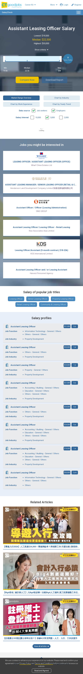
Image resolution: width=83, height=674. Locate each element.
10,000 (38, 117)
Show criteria (41, 50)
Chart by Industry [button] (61, 98)
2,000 (66, 117)
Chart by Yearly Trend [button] (62, 104)
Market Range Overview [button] (21, 98)
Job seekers (42, 110)
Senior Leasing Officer (37, 299)
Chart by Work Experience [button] (21, 104)
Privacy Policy (25, 663)
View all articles (41, 646)
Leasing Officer (16, 299)
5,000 (52, 117)
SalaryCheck (7, 12)
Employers (60, 110)
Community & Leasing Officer (53, 304)
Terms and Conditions (44, 663)
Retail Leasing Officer (26, 304)
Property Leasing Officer (63, 299)
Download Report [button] (54, 79)
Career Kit (30, 5)
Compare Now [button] (27, 79)
